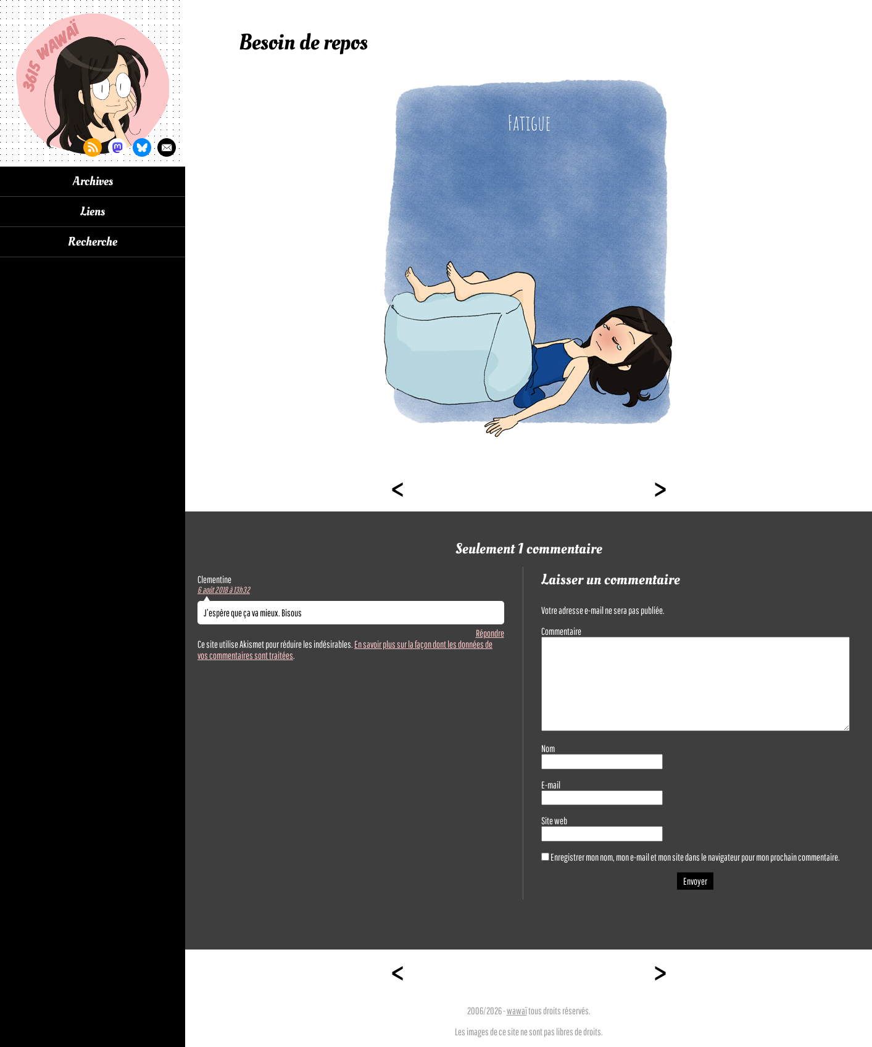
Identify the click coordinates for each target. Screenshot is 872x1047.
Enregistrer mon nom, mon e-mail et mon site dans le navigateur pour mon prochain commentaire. (695, 857)
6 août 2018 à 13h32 (223, 590)
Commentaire (561, 631)
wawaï (517, 1010)
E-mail (550, 784)
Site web (554, 820)
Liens (92, 211)
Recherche (92, 241)
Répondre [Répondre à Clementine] (490, 633)
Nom (548, 748)
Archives (93, 181)
